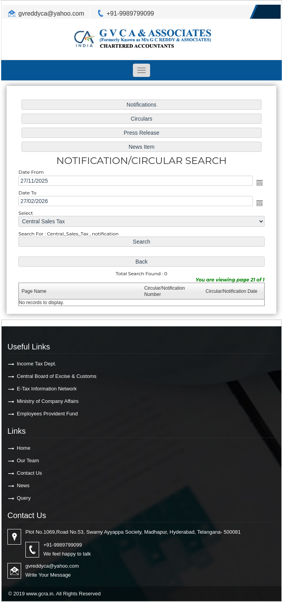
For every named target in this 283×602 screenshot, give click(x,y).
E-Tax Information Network (47, 389)
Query (23, 498)
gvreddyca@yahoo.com (51, 13)
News (23, 485)
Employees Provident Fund (47, 414)
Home (23, 448)
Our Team (28, 460)
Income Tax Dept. (36, 364)
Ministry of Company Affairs (48, 401)
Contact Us (29, 473)
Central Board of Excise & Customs (57, 376)
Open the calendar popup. (257, 183)
